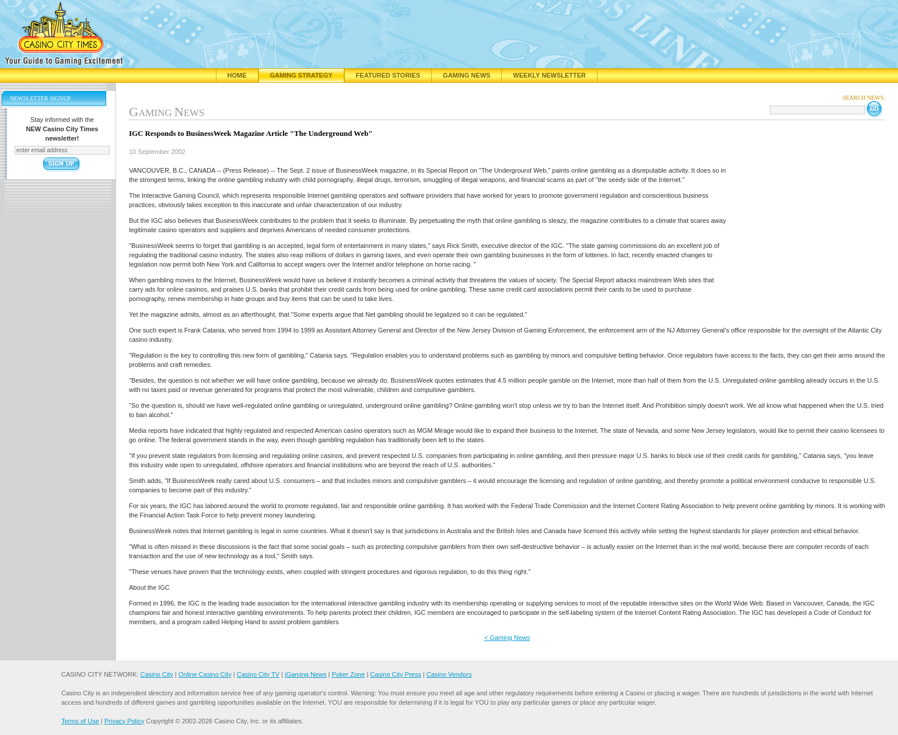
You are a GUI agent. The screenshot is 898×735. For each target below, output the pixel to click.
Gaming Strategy (301, 75)
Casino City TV (258, 674)
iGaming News (306, 674)
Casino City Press (395, 674)
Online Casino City (205, 674)
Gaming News (466, 75)
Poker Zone (348, 674)
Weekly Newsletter (549, 75)
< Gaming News (507, 637)
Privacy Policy (124, 721)
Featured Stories (388, 75)
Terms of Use (80, 721)
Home (237, 75)
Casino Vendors (449, 674)
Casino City (156, 674)
